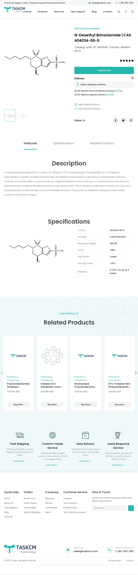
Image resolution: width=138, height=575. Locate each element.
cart (132, 12)
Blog (94, 11)
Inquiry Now (104, 70)
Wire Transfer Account (74, 512)
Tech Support (77, 11)
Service (49, 503)
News (48, 512)
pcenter (126, 12)
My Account (29, 498)
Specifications (63, 143)
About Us (59, 11)
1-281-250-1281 (124, 2)
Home (28, 11)
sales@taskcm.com (100, 2)
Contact (107, 11)
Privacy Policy (70, 507)
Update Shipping (32, 512)
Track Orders (30, 507)
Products (43, 11)
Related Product (102, 143)
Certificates (51, 507)
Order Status (30, 503)
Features (30, 143)
